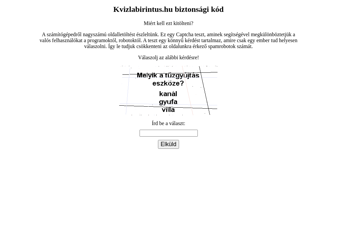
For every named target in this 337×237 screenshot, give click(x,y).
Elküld (168, 144)
